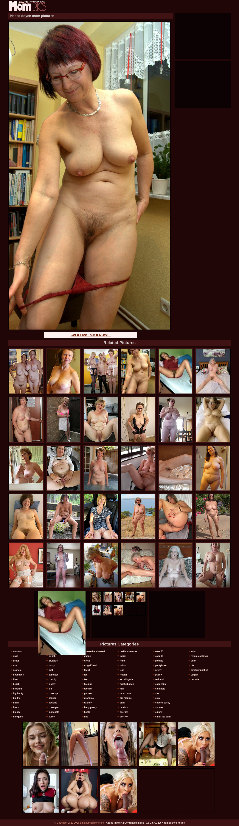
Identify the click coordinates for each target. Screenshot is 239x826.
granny (88, 702)
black (16, 707)
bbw (15, 679)
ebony (87, 656)
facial (87, 670)
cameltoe (53, 674)
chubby (53, 679)
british (52, 656)
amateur (17, 651)
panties (159, 660)
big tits (16, 698)
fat (85, 674)
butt (51, 670)
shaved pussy (162, 702)
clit (50, 688)
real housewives (128, 651)
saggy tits (160, 684)
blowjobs (18, 716)
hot (86, 716)
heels (87, 712)
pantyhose (161, 665)
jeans (122, 660)
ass (15, 665)
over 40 (124, 716)
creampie (54, 707)
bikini (16, 702)
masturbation (127, 684)
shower (159, 707)
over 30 (124, 712)
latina (122, 665)
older (122, 702)
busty (52, 665)
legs (122, 670)
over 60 (159, 656)
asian (16, 660)
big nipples (125, 698)
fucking (88, 684)
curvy (52, 716)
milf (122, 688)
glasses (88, 693)
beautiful (17, 688)
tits (192, 665)
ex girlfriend (90, 665)
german (88, 688)
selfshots (160, 688)
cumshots (54, 712)
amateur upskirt (199, 670)
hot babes (18, 674)
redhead (159, 679)
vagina (194, 674)
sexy (157, 698)
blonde (16, 712)
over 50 (159, 651)
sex (157, 693)
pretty (158, 670)
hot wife (195, 679)
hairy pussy (90, 707)
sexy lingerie (126, 679)
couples (53, 702)
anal (15, 656)
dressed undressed (94, 651)
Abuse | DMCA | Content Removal (125, 822)
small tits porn (163, 716)
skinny (158, 712)
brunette (53, 660)
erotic (87, 660)
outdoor (124, 707)
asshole (17, 670)
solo (193, 651)
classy (52, 684)
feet (86, 679)
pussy (158, 674)
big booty (18, 693)
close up (53, 693)
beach (16, 684)
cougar (52, 698)
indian (123, 656)
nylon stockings (199, 656)
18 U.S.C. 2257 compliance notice (165, 822)
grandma (89, 698)
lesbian (123, 674)
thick (193, 660)
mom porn (125, 693)
